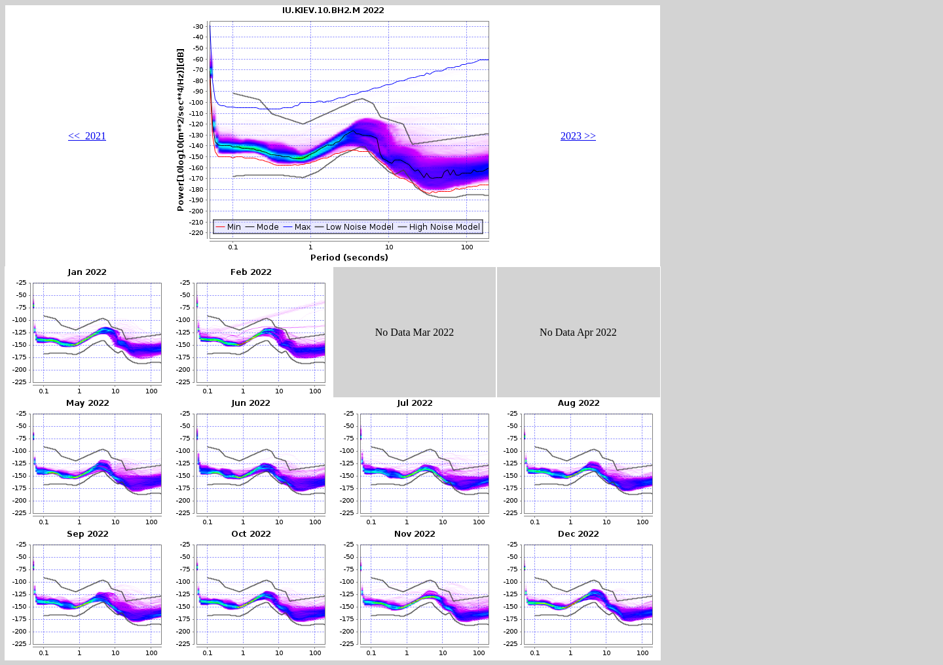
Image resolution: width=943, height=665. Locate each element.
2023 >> (578, 135)
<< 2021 (87, 135)
